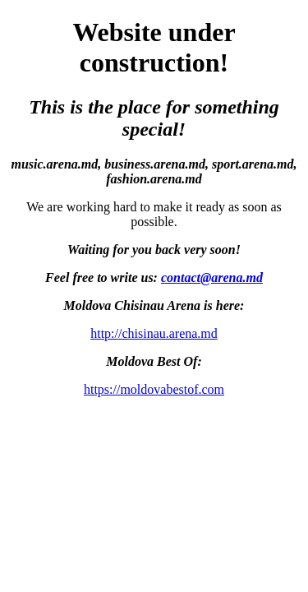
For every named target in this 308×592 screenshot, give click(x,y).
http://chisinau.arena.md (154, 333)
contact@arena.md (212, 277)
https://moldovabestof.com (154, 389)
